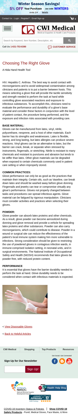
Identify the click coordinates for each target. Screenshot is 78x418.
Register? (25, 18)
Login (16, 18)
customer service (64, 47)
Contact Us (7, 18)
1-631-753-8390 (18, 46)
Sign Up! (32, 369)
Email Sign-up (38, 18)
